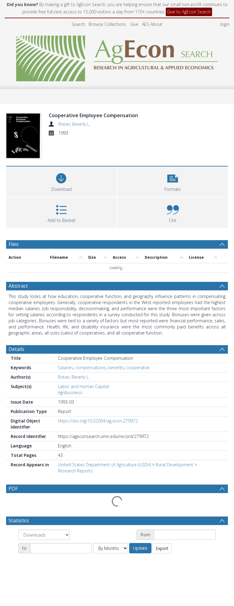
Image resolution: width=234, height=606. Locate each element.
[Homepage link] (117, 57)
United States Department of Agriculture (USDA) (104, 456)
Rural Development (174, 456)
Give (134, 24)
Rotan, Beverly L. (74, 124)
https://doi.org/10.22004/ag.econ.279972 (98, 412)
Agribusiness (70, 384)
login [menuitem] (224, 24)
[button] (172, 197)
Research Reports (75, 462)
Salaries (65, 359)
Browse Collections (107, 24)
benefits (116, 359)
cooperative (138, 359)
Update (140, 525)
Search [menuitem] (78, 24)
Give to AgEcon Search (189, 12)
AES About (152, 24)
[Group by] (44, 512)
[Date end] (61, 525)
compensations (90, 359)
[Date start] (185, 512)
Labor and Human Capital (83, 378)
